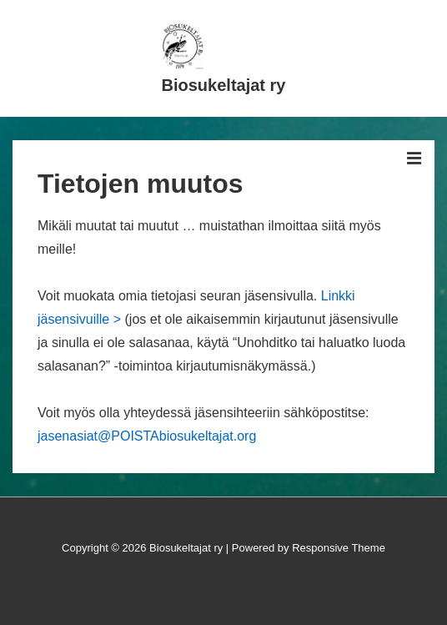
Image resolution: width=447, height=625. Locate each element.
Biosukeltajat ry (224, 85)
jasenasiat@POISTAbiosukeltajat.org (147, 436)
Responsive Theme (338, 548)
